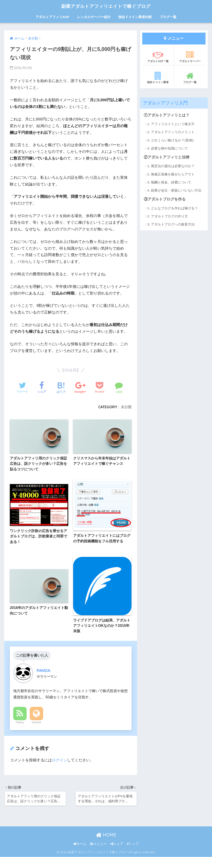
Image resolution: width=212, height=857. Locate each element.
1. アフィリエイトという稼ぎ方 (171, 124)
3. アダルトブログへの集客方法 (171, 224)
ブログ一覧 (168, 17)
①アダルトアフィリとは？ (166, 115)
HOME (106, 835)
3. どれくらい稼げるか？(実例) (170, 140)
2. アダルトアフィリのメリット (171, 132)
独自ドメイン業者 (158, 78)
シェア (116, 844)
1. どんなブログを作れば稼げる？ (172, 208)
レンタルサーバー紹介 (94, 17)
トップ (133, 844)
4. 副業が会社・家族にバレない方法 (174, 190)
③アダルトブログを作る (165, 199)
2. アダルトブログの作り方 (167, 216)
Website (36, 722)
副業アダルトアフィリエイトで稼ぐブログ (106, 6)
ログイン (59, 760)
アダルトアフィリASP (52, 17)
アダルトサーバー (190, 57)
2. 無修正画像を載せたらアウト (171, 174)
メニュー (98, 844)
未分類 (126, 407)
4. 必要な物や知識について (167, 148)
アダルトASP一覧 (158, 57)
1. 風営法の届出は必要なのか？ (171, 166)
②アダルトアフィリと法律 (166, 157)
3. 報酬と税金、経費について (169, 182)
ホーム (79, 844)
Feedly (20, 722)
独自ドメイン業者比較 (135, 17)
